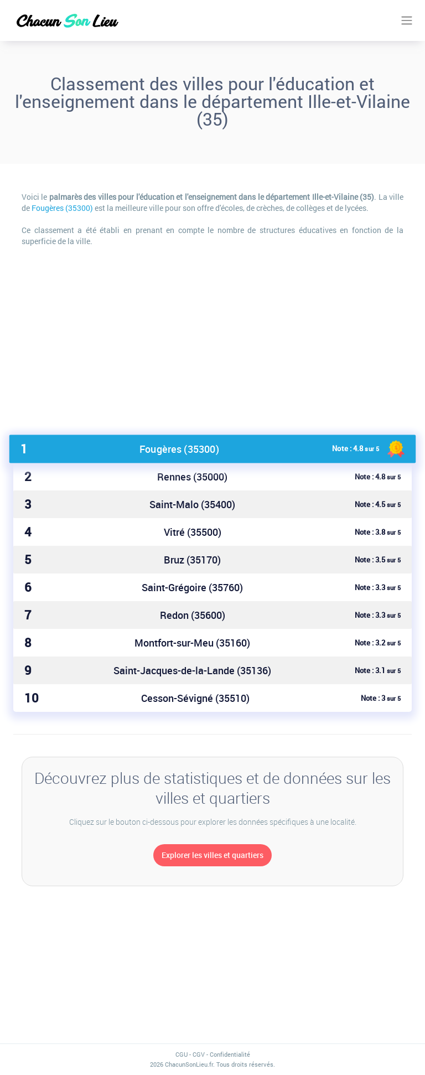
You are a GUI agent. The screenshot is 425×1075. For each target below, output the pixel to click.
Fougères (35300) (62, 208)
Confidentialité (230, 1054)
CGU (181, 1054)
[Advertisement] (212, 335)
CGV (199, 1054)
